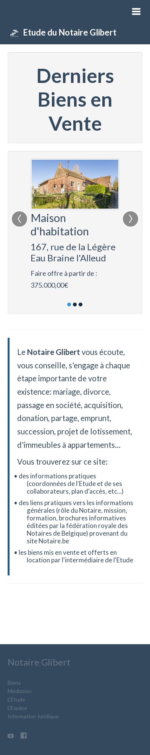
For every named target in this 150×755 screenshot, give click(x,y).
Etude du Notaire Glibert (63, 32)
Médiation (20, 691)
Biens (14, 682)
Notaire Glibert (39, 662)
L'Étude (16, 699)
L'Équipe (17, 708)
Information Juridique (33, 716)
